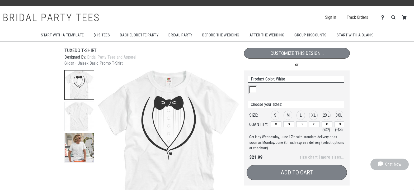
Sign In (330, 17)
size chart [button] (308, 157)
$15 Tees (102, 35)
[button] (79, 84)
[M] (288, 124)
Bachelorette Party (139, 35)
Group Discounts (310, 35)
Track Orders (357, 17)
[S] (276, 124)
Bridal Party (180, 35)
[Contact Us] (384, 17)
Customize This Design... (297, 53)
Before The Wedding (220, 35)
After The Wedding (267, 35)
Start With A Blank (355, 35)
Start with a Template (62, 35)
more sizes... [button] (332, 157)
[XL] (314, 124)
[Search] (394, 17)
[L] (301, 124)
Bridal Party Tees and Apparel (111, 57)
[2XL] (327, 124)
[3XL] (340, 124)
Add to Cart (297, 172)
